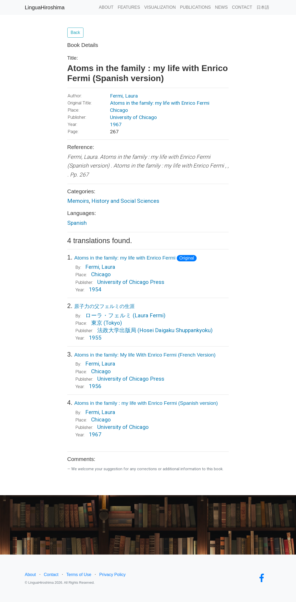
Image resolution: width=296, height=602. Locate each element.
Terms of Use (78, 574)
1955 (95, 338)
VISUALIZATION (160, 7)
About (30, 574)
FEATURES (129, 7)
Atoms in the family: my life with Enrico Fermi (159, 103)
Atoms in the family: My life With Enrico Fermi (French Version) (144, 355)
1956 (95, 386)
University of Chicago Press (130, 282)
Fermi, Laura (124, 96)
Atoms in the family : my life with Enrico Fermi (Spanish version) (146, 403)
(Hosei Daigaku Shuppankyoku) (175, 330)
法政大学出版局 (116, 330)
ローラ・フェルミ (108, 315)
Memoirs (78, 201)
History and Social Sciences (125, 201)
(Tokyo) (113, 323)
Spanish (77, 223)
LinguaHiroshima (45, 7)
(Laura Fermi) (149, 315)
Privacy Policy (112, 574)
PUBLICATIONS (195, 7)
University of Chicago (133, 117)
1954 (95, 289)
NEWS (221, 7)
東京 (96, 323)
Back (75, 32)
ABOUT (106, 7)
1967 (116, 124)
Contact (51, 574)
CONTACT (242, 7)
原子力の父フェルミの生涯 (104, 306)
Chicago (119, 110)
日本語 (263, 7)
